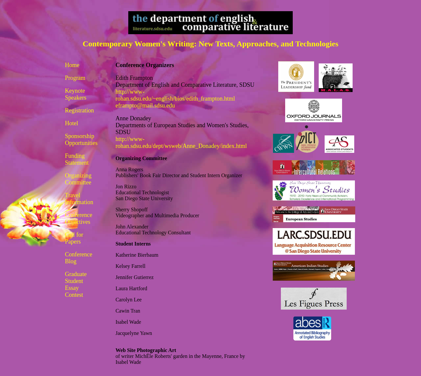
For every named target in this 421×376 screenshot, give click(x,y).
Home (72, 65)
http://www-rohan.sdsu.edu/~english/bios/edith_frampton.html (175, 95)
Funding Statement (77, 159)
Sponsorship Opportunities (81, 139)
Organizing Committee (78, 179)
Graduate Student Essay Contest (76, 284)
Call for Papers (74, 238)
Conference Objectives (78, 218)
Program (75, 78)
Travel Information (79, 198)
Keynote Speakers (76, 94)
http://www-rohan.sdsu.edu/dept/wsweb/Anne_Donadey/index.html (181, 142)
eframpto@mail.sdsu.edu (145, 105)
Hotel (71, 123)
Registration (79, 110)
